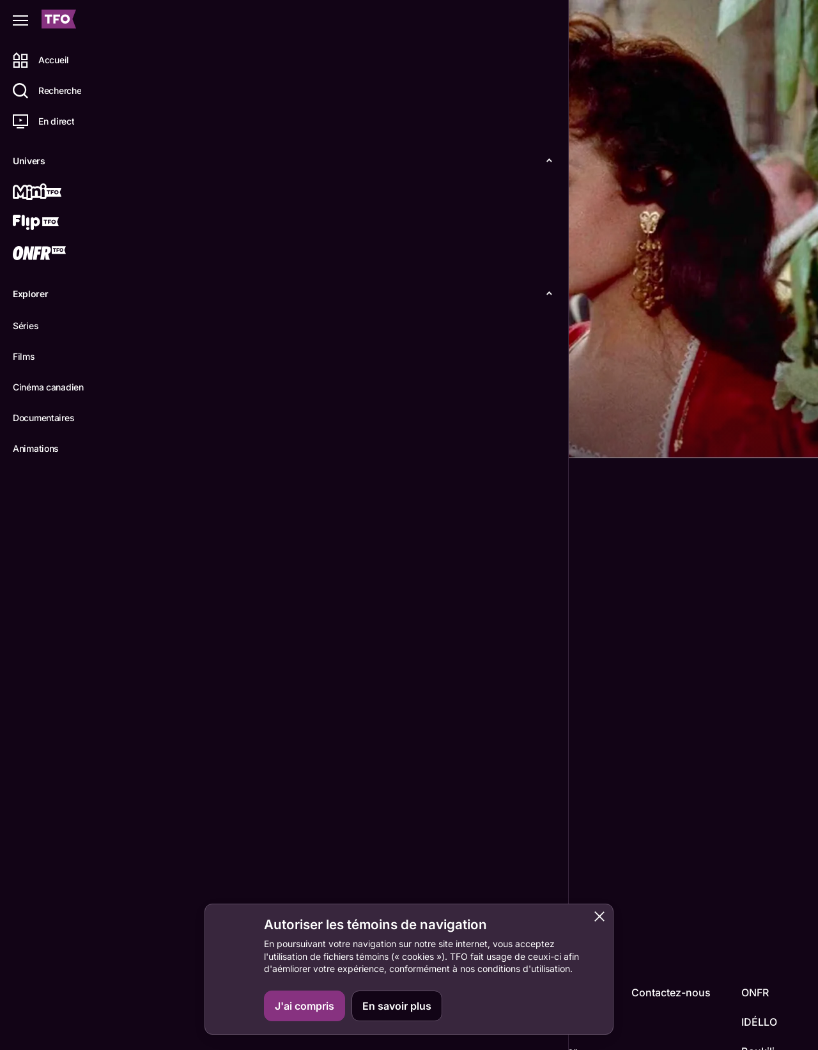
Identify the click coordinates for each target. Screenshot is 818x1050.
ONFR (755, 992)
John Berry (183, 818)
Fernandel (180, 896)
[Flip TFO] (55, 223)
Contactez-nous (671, 992)
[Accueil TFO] (59, 21)
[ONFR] (55, 254)
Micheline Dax (244, 896)
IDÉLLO (759, 1021)
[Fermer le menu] (20, 20)
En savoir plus (396, 1006)
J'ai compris (304, 1006)
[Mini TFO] (55, 193)
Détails (176, 437)
